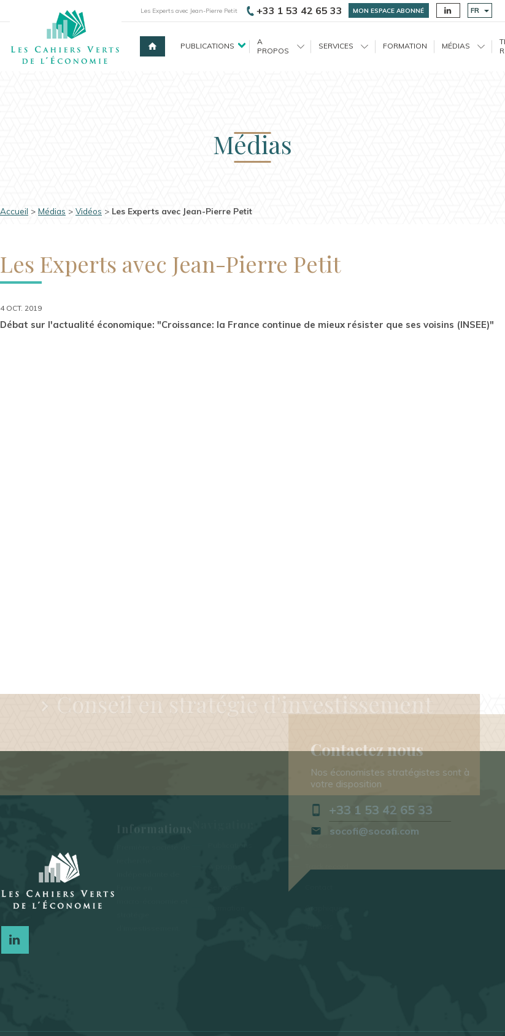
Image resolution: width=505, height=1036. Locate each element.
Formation (405, 45)
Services (343, 45)
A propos (280, 46)
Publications (207, 45)
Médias (463, 45)
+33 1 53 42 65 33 (294, 10)
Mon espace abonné (388, 11)
